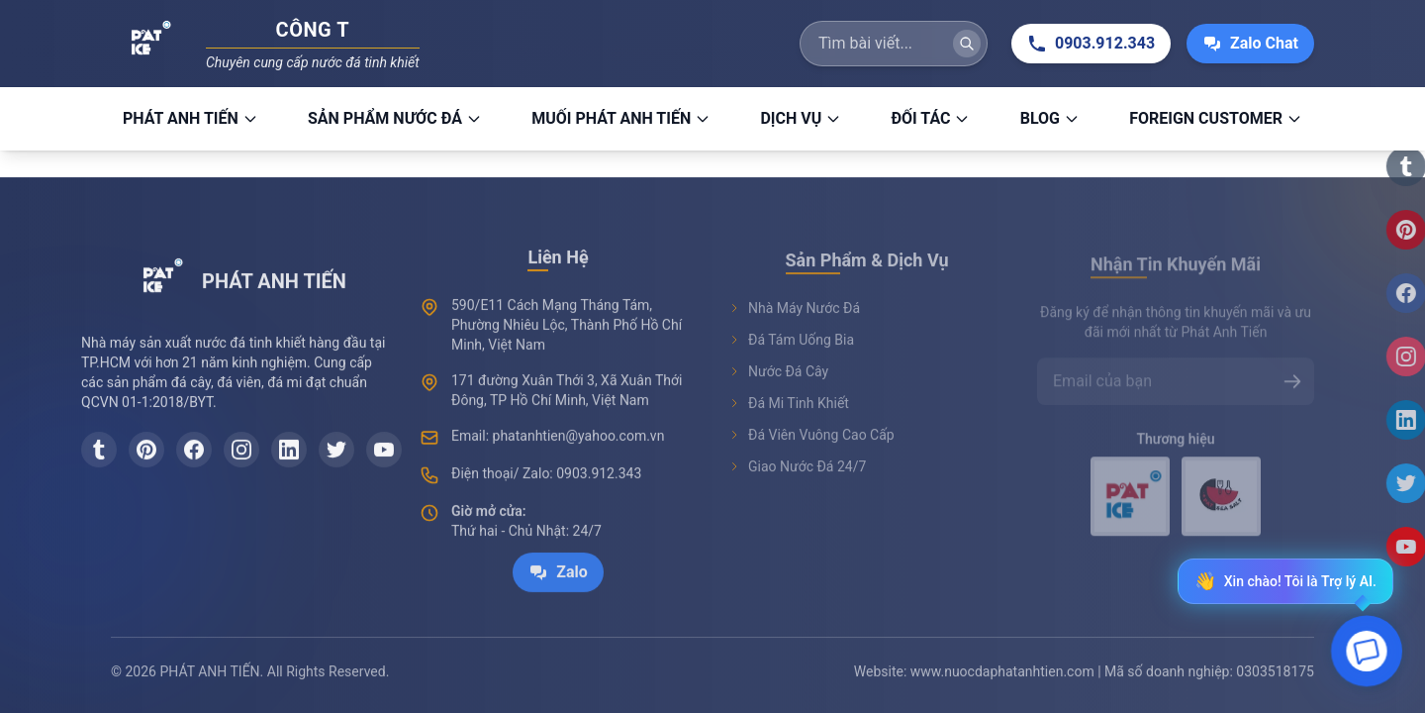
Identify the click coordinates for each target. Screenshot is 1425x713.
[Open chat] (1366, 653)
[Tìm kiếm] (967, 38)
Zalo (558, 594)
